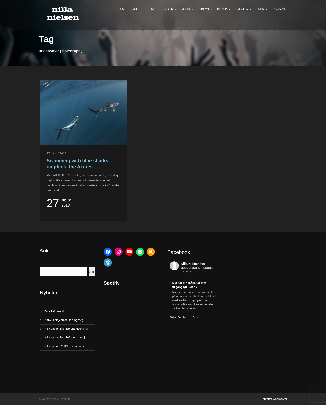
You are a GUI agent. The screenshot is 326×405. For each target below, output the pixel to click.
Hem (121, 9)
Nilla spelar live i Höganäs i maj (65, 337)
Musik (186, 9)
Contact (279, 9)
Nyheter (137, 9)
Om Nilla (241, 9)
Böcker (167, 9)
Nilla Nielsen (190, 264)
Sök (92, 271)
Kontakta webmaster (274, 399)
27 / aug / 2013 (56, 153)
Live (153, 9)
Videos (204, 9)
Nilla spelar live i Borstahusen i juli (67, 328)
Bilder (222, 9)
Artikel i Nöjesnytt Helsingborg (64, 320)
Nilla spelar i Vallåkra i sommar (64, 346)
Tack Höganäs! (54, 311)
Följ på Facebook (179, 317)
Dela (195, 317)
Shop (260, 9)
